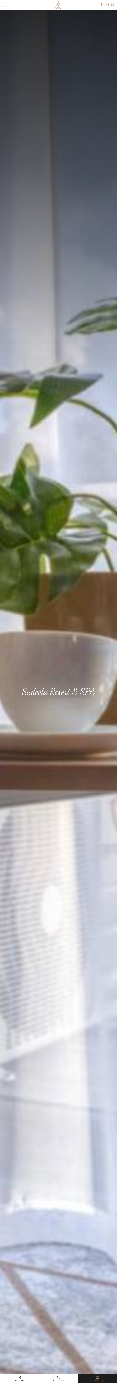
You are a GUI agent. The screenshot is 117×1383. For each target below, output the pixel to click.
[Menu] (9, 4)
